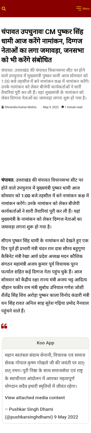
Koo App (45, 343)
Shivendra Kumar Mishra (20, 107)
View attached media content (35, 397)
